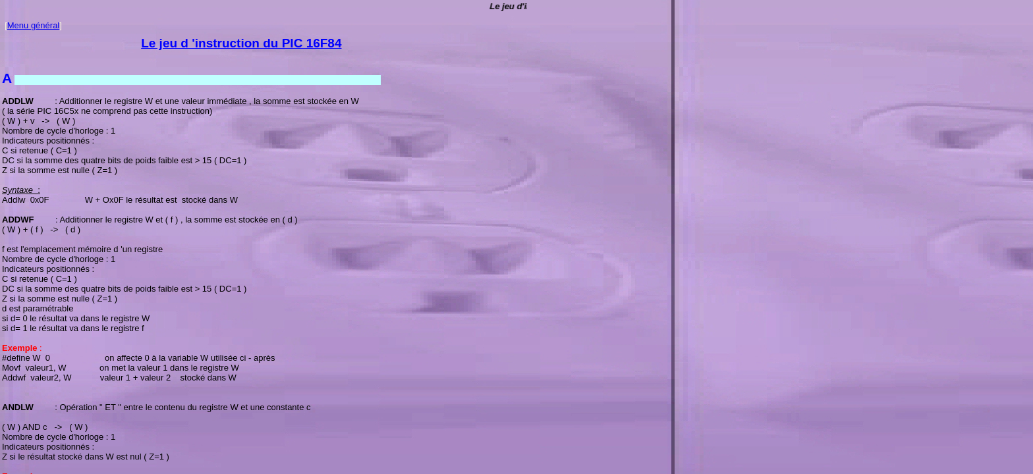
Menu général (33, 25)
